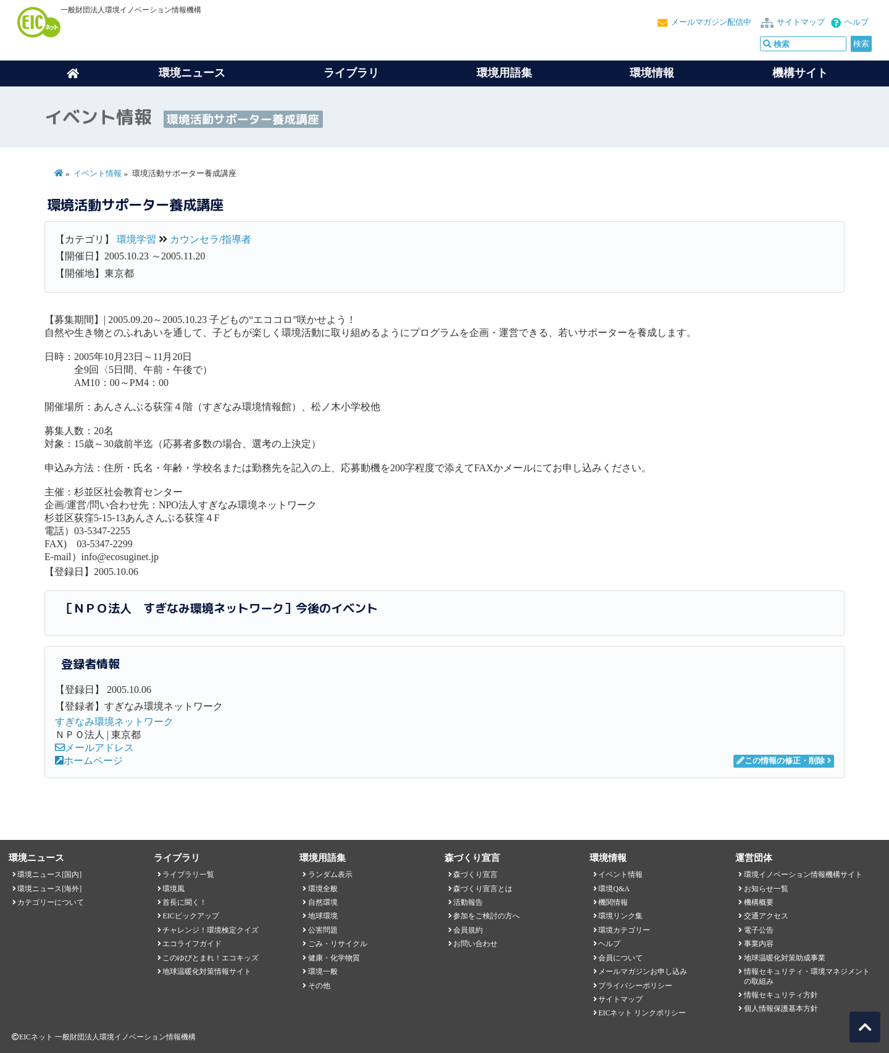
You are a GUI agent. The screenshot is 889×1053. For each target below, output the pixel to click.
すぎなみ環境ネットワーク (114, 721)
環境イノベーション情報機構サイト (803, 874)
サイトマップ (801, 22)
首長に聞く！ (184, 902)
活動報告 (468, 902)
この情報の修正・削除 (781, 761)
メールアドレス (94, 747)
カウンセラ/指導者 (210, 239)
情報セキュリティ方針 (781, 995)
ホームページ (89, 760)
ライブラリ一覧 (188, 874)
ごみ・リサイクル (337, 943)
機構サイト (800, 73)
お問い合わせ (475, 943)
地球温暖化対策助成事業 (784, 958)
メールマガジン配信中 (711, 22)
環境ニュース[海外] (49, 888)
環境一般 (323, 971)
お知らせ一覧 (766, 888)
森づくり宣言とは (482, 888)
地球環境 (323, 916)
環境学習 (136, 239)
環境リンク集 (620, 916)
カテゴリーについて (50, 902)
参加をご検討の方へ (486, 916)
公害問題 (323, 930)
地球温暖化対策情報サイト (206, 971)
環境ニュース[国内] (49, 874)
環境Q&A (613, 888)
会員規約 (468, 930)
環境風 (173, 888)
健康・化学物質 (334, 958)
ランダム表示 (330, 874)
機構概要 (759, 902)
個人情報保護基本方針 (781, 1008)
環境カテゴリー (624, 930)
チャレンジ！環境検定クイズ (210, 930)
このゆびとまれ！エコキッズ (210, 958)
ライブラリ (351, 73)
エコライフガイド (192, 943)
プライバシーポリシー (635, 985)
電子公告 (759, 930)
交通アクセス (766, 916)
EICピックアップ (190, 916)
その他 (319, 985)
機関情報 (613, 902)
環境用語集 (504, 73)
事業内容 (759, 943)
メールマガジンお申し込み (642, 971)
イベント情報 (97, 173)
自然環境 (323, 902)
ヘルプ (857, 22)
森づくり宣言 (475, 874)
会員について (620, 958)
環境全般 (323, 888)
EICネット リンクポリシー (642, 1013)
